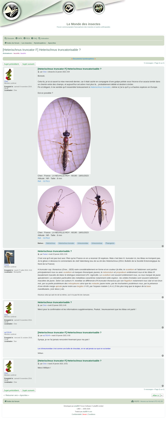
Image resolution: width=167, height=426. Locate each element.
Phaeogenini (110, 243)
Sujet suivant (28, 64)
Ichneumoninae (97, 243)
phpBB (76, 406)
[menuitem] (9, 38)
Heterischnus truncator (66, 243)
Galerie (69, 14)
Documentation (18, 14)
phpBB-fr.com (87, 411)
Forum (98, 14)
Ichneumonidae (82, 243)
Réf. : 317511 (44, 181)
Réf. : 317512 (44, 238)
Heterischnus (50, 243)
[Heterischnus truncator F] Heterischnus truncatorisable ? (42, 49)
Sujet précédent (11, 64)
